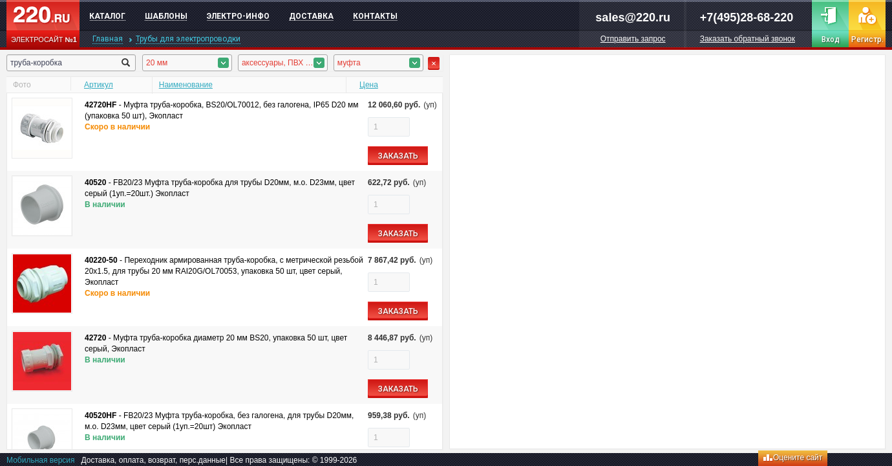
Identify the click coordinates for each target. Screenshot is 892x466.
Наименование (186, 84)
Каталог (107, 16)
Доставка (311, 16)
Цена (368, 84)
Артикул (98, 84)
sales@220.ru (632, 17)
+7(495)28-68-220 (747, 17)
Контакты (375, 16)
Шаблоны (166, 16)
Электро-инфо (238, 16)
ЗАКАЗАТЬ (398, 156)
